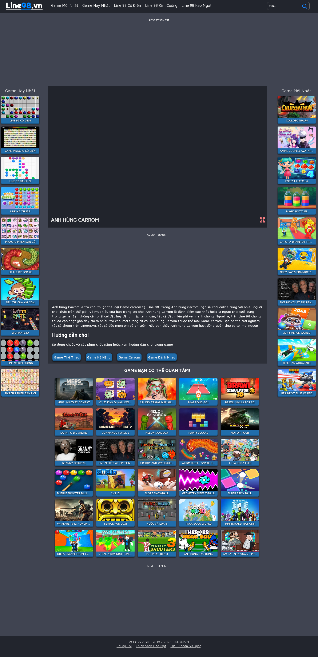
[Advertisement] (159, 52)
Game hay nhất (96, 5)
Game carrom (129, 357)
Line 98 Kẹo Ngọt (196, 5)
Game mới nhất (64, 5)
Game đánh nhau (161, 357)
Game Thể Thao (66, 357)
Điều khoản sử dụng (186, 646)
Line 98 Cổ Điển (127, 5)
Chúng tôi (124, 646)
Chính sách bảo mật (151, 646)
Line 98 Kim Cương (161, 5)
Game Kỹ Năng (99, 357)
